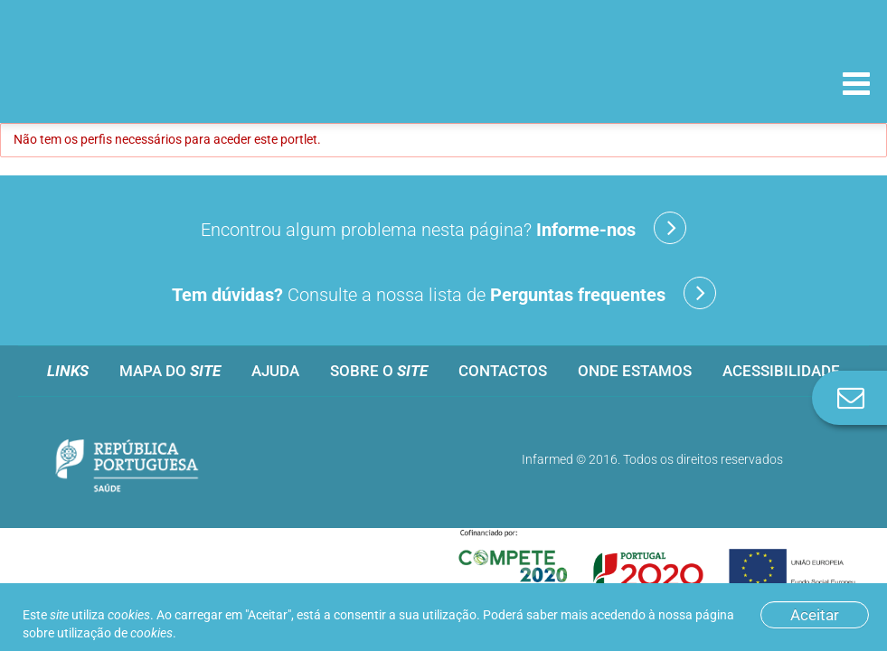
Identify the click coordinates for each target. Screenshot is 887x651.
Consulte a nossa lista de (444, 293)
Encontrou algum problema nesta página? (443, 228)
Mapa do (170, 371)
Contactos (502, 371)
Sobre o (379, 371)
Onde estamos (635, 371)
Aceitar (814, 615)
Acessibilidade (781, 371)
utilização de (115, 633)
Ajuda (275, 371)
